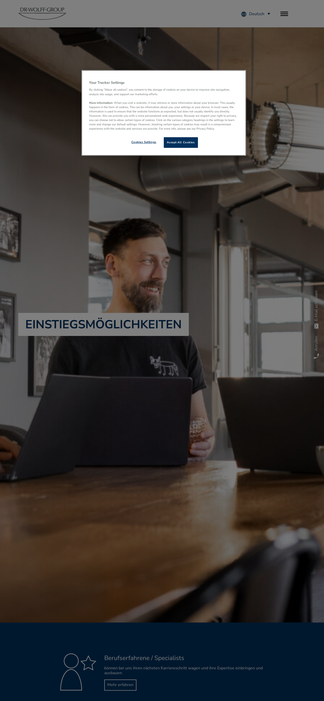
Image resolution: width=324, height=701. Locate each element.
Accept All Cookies (181, 142)
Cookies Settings (143, 142)
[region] (164, 113)
